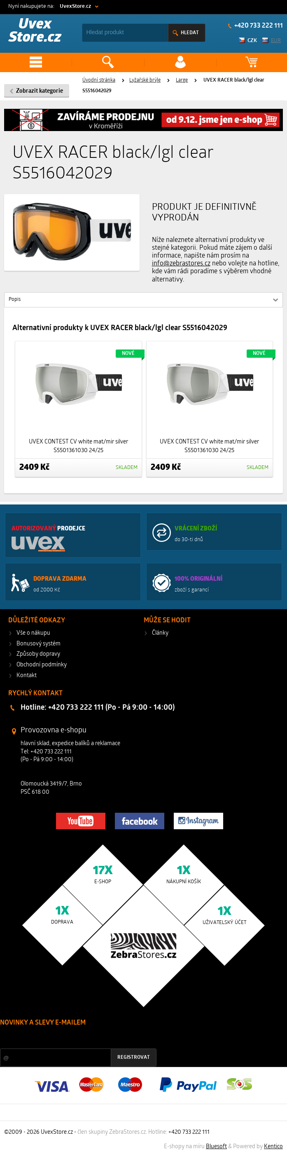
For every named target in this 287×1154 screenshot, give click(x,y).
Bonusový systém (38, 644)
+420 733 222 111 (258, 26)
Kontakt (26, 676)
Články (160, 633)
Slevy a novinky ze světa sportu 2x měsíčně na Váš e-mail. (70, 1038)
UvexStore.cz (75, 6)
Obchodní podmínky (41, 665)
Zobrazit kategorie (39, 91)
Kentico (273, 1147)
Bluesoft (216, 1147)
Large (182, 80)
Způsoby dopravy (38, 654)
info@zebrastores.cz (181, 263)
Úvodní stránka (98, 80)
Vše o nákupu (33, 633)
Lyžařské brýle (145, 80)
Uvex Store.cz (35, 31)
